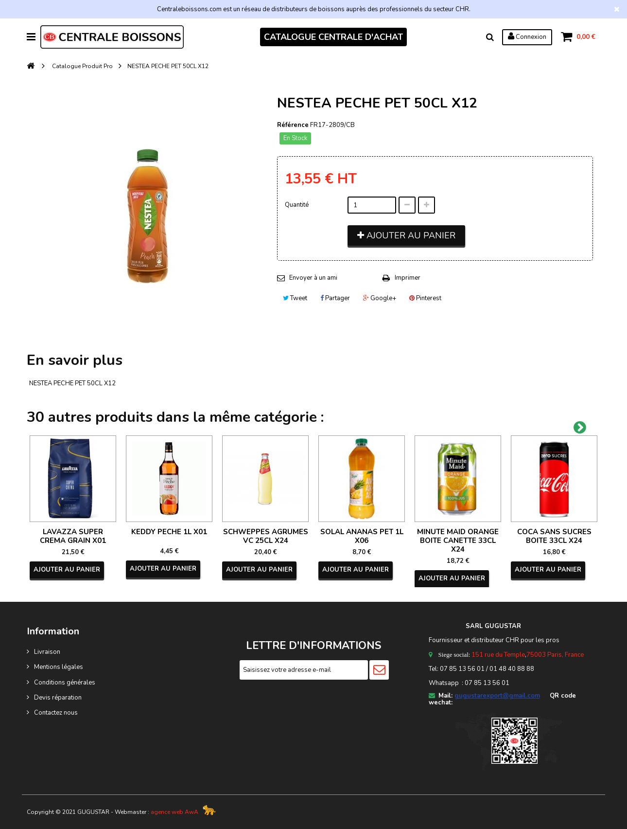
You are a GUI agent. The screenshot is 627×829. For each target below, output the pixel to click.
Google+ (379, 298)
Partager (335, 298)
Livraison (47, 652)
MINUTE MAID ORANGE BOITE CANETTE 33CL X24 (458, 540)
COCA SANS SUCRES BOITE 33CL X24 (554, 536)
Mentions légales (58, 667)
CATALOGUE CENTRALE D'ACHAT (333, 37)
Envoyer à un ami (313, 277)
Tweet (295, 298)
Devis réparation (58, 697)
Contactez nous (56, 712)
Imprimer (407, 277)
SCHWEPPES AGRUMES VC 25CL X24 (265, 536)
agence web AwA (174, 812)
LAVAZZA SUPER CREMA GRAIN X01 (73, 536)
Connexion (527, 36)
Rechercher (490, 37)
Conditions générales (64, 682)
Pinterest (425, 298)
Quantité (297, 204)
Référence (293, 125)
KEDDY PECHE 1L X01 (169, 532)
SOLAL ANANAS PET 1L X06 (361, 536)
